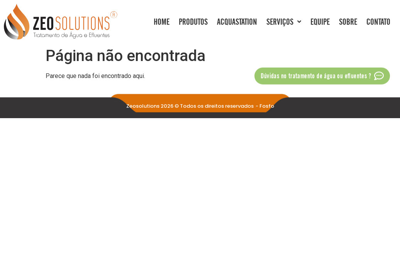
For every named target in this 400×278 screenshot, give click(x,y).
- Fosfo (265, 106)
